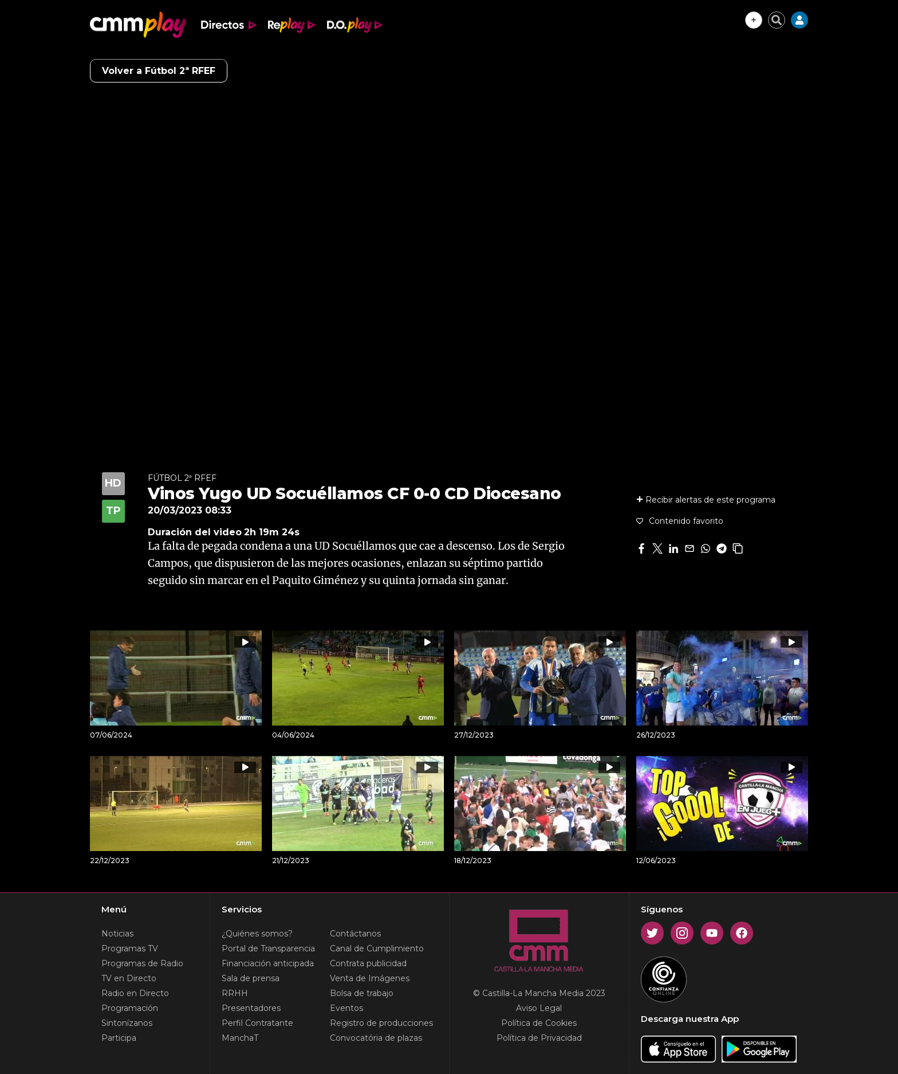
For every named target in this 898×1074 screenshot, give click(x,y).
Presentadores (251, 1008)
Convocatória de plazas (376, 1038)
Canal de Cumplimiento (377, 948)
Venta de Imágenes (369, 978)
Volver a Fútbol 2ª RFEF (158, 70)
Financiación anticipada (268, 963)
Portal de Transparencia (268, 948)
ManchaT (240, 1038)
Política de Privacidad (539, 1038)
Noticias (117, 933)
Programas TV (129, 948)
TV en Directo (128, 978)
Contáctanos (355, 933)
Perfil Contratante (257, 1023)
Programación (129, 1008)
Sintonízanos (126, 1023)
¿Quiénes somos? (257, 933)
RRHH (235, 993)
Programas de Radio (142, 963)
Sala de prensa (250, 978)
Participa (118, 1038)
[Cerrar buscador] (776, 20)
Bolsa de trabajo (361, 993)
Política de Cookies (539, 1023)
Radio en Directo (135, 993)
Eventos (346, 1008)
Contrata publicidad (368, 963)
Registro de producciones (381, 1023)
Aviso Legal (539, 1008)
